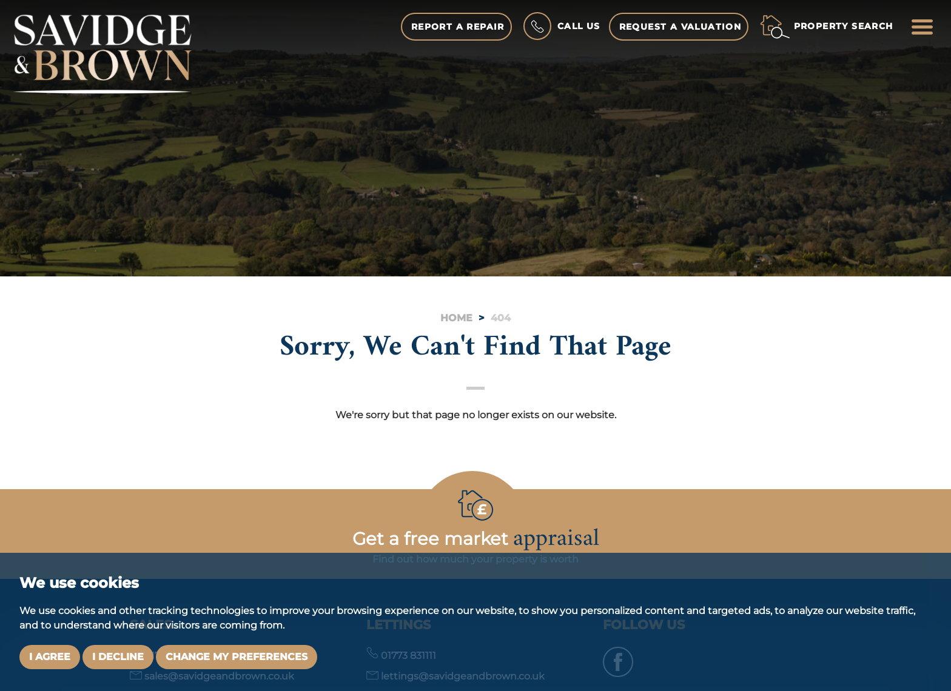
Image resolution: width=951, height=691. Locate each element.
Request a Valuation (680, 26)
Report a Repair (458, 26)
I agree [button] (49, 657)
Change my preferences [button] (236, 657)
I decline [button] (118, 657)
